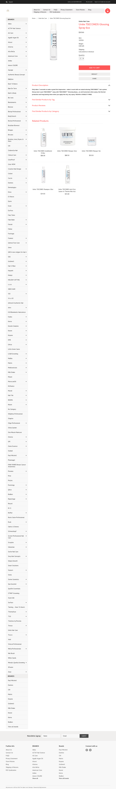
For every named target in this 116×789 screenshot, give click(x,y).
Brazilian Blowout (13, 125)
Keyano (10, 335)
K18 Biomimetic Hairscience (17, 312)
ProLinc (10, 480)
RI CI (9, 508)
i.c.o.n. (10, 284)
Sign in (96, 2)
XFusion (10, 667)
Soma (10, 575)
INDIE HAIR (11, 289)
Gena (9, 247)
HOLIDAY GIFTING (14, 280)
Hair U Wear (12, 266)
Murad (10, 391)
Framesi (10, 238)
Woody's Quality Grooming (16, 663)
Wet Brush (11, 653)
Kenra (10, 321)
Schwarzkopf (12, 531)
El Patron (11, 197)
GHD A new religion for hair (16, 252)
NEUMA (10, 400)
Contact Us (46, 10)
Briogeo (10, 130)
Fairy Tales (11, 215)
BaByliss (10, 79)
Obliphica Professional (15, 414)
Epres (10, 201)
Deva (9, 192)
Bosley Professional (14, 121)
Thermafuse (12, 612)
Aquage (10, 70)
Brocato (10, 135)
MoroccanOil (12, 381)
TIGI (9, 616)
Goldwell (11, 261)
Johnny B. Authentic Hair (15, 303)
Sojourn (10, 570)
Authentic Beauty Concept (16, 75)
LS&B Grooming (13, 354)
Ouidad (10, 451)
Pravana (10, 471)
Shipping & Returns (40, 12)
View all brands (13, 727)
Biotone (10, 107)
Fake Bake (11, 220)
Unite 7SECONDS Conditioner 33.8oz (43, 152)
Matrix (10, 363)
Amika (10, 61)
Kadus (10, 317)
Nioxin (10, 405)
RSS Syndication (55, 12)
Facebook (87, 750)
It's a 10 (10, 298)
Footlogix (11, 234)
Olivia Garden (12, 428)
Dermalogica (12, 187)
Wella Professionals (14, 649)
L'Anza (10, 344)
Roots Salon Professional (16, 517)
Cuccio (10, 178)
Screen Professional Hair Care (16, 537)
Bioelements (12, 102)
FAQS (55, 10)
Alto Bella (11, 51)
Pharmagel (11, 460)
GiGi (9, 257)
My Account (89, 2)
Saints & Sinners (13, 527)
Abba (9, 24)
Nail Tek (10, 395)
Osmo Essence (12, 446)
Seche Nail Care (13, 552)
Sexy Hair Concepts (14, 556)
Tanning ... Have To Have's (16, 607)
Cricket (10, 173)
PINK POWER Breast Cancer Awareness (17, 466)
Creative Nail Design (14, 169)
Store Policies (80, 10)
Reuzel (10, 504)
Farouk (10, 224)
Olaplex (10, 418)
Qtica (9, 490)
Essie (9, 206)
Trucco (10, 635)
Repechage (11, 499)
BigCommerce (43, 787)
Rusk (9, 522)
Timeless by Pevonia (14, 621)
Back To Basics (13, 84)
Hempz (10, 275)
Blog (89, 10)
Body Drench (12, 116)
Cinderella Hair (13, 150)
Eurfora (10, 210)
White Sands (12, 658)
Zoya (9, 672)
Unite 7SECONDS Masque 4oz (91, 151)
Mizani (10, 377)
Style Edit (11, 598)
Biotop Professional (14, 112)
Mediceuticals (12, 368)
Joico (9, 308)
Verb (9, 639)
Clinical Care (12, 155)
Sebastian (11, 547)
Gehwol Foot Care (14, 243)
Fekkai (10, 229)
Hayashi (10, 271)
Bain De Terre (12, 88)
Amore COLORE (13, 65)
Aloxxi (10, 42)
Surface (10, 602)
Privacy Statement (66, 10)
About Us (37, 10)
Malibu (10, 358)
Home (33, 18)
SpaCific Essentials (14, 589)
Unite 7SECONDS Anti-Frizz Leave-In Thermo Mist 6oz (67, 190)
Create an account (105, 2)
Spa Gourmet (12, 584)
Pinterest (90, 750)
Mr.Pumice (11, 386)
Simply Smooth (13, 561)
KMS (9, 340)
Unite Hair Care (13, 630)
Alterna (10, 47)
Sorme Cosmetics (13, 579)
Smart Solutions (13, 565)
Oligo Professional (14, 423)
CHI (9, 146)
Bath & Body (12, 93)
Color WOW (11, 164)
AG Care (10, 33)
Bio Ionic (11, 98)
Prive (9, 476)
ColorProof (11, 160)
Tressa (10, 626)
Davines (10, 183)
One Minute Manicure (15, 432)
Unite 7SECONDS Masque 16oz (67, 151)
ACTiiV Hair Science (14, 28)
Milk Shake (11, 372)
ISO (9, 294)
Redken (10, 494)
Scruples (11, 542)
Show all (35, 778)
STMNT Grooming (13, 593)
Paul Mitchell (12, 455)
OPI (9, 442)
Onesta (10, 437)
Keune (10, 331)
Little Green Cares (14, 349)
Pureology (11, 485)
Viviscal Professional (14, 644)
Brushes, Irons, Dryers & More (15, 140)
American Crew (13, 56)
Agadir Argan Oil (13, 38)
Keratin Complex (13, 326)
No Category (12, 409)
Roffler (10, 513)
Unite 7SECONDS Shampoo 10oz (43, 189)
